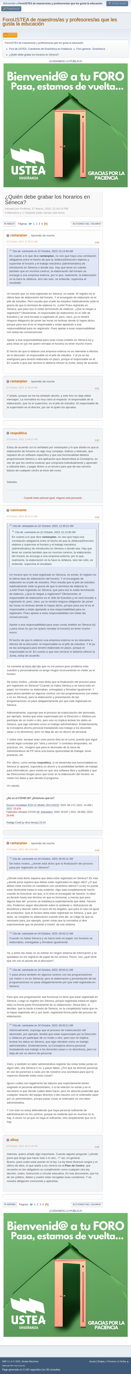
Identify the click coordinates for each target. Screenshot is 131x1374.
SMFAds (6, 1366)
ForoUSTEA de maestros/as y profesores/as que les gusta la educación (59, 21)
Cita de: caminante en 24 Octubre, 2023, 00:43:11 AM (42, 858)
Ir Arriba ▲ (123, 1361)
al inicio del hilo (31, 666)
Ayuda (92, 1361)
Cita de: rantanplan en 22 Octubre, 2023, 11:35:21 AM (42, 526)
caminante (18, 510)
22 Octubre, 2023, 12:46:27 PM (21, 439)
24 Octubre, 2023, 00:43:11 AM (21, 516)
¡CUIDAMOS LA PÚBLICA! (65, 61)
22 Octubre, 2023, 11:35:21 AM (21, 241)
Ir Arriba (10, 1204)
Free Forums (19, 1366)
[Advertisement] (115, 255)
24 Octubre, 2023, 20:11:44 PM (21, 1146)
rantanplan (18, 235)
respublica (18, 433)
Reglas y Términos (107, 1361)
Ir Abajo (9, 224)
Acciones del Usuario (87, 224)
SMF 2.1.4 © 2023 (11, 1361)
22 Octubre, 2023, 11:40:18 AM (21, 387)
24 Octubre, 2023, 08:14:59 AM (21, 849)
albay (14, 1140)
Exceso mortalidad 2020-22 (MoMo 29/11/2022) (32, 805)
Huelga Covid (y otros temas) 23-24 (26, 822)
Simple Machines (30, 1361)
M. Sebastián (44, 812)
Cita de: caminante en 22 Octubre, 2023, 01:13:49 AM (42, 251)
